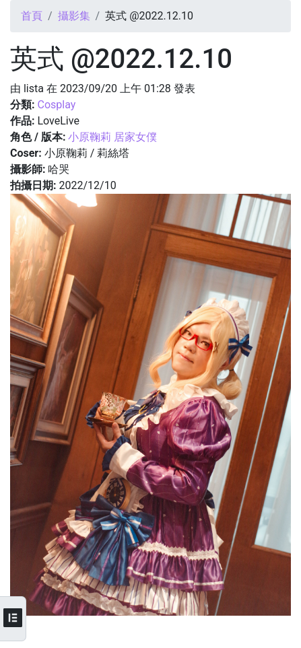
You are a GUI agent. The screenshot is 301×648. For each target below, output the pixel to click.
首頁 (31, 15)
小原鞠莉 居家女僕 (112, 137)
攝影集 (74, 15)
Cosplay (56, 104)
